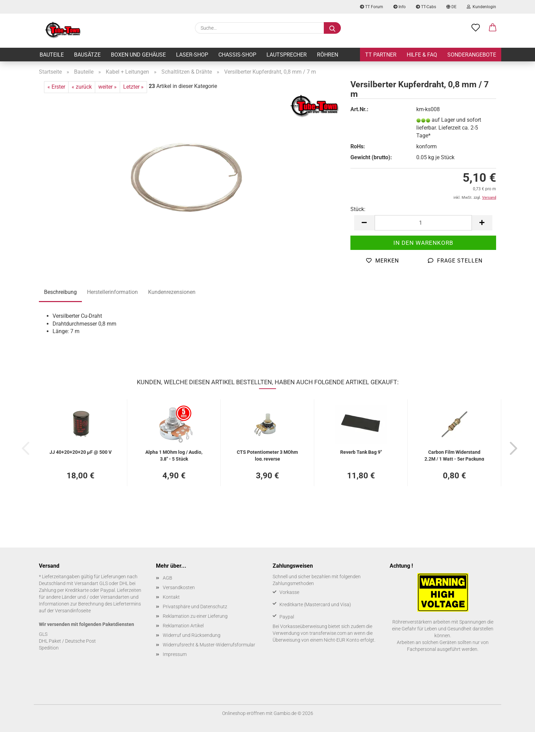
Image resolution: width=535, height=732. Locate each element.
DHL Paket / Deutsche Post (67, 641)
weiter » (107, 87)
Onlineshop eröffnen (243, 713)
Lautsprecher (286, 54)
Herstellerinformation (112, 292)
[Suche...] (332, 28)
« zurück (82, 87)
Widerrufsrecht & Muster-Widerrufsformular (209, 644)
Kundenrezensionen (172, 292)
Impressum (175, 654)
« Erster (56, 87)
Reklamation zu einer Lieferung (195, 616)
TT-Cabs (426, 6)
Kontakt (171, 597)
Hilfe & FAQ (422, 54)
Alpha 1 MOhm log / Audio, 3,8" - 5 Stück (173, 455)
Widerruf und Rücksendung (191, 635)
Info (399, 6)
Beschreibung (60, 292)
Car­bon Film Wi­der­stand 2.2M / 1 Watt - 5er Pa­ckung (454, 455)
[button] (492, 28)
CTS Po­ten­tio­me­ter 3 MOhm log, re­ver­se (267, 455)
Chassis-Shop (237, 54)
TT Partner (380, 54)
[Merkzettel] (475, 28)
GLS (43, 634)
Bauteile (52, 54)
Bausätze (87, 54)
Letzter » (133, 87)
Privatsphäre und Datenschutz (195, 606)
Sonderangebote (471, 54)
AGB (167, 578)
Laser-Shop (192, 54)
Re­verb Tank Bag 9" (361, 452)
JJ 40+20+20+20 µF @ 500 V (80, 452)
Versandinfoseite (73, 610)
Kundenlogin (481, 6)
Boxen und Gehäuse (138, 54)
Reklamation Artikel (183, 625)
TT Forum (371, 6)
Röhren (327, 54)
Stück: (357, 209)
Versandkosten (179, 587)
